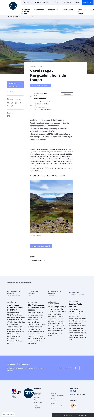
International (67, 10)
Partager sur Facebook (20, 103)
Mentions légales (67, 415)
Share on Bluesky (8, 103)
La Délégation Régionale (38, 393)
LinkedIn (71, 391)
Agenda (39, 66)
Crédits (57, 415)
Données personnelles (81, 415)
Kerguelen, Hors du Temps (40, 246)
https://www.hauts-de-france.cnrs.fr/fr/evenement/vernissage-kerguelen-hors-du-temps (12, 106)
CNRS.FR (66, 2)
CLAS (56, 2)
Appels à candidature (57, 395)
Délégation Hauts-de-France (25, 12)
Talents (36, 405)
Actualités (77, 2)
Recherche (39, 10)
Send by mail (8, 106)
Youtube (74, 391)
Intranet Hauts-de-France (42, 2)
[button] (8, 414)
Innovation (53, 10)
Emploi (53, 398)
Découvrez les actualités (65, 368)
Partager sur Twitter (12, 103)
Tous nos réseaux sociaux (77, 394)
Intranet (53, 403)
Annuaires (26, 2)
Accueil (32, 66)
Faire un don (87, 2)
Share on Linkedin (16, 103)
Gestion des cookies (57, 406)
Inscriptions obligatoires (13, 84)
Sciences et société (82, 12)
